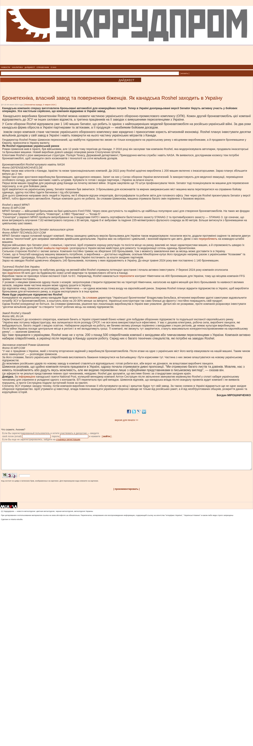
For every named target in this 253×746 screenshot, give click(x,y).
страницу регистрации (68, 439)
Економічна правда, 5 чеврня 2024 (40, 105)
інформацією (27, 376)
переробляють (208, 238)
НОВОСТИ (5, 67)
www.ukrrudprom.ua (60, 521)
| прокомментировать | (126, 494)
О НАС (54, 67)
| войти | (106, 436)
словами (91, 297)
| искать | (184, 73)
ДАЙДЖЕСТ (30, 67)
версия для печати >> (126, 420)
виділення (14, 272)
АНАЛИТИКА (17, 67)
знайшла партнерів (55, 248)
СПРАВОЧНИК (43, 67)
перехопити (126, 276)
